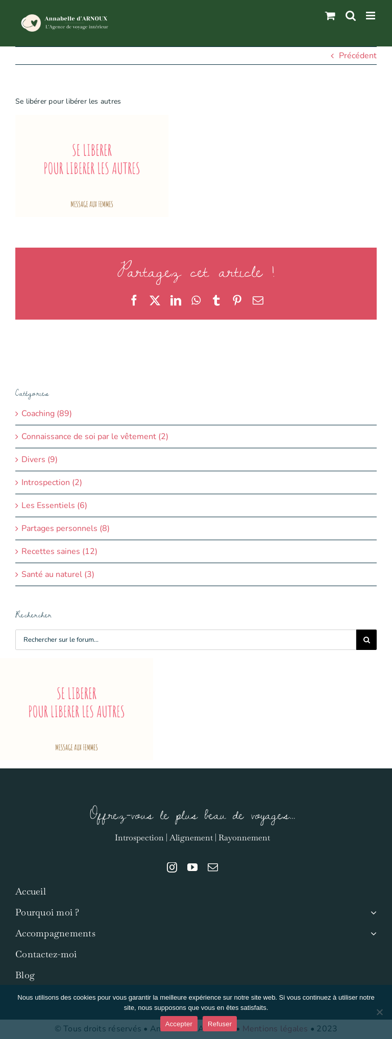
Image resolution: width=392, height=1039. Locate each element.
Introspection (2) (51, 482)
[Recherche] (366, 640)
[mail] (213, 867)
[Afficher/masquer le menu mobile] (371, 15)
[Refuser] (379, 1012)
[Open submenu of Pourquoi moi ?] (371, 913)
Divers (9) (39, 459)
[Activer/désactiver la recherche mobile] (351, 15)
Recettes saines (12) (59, 551)
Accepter (178, 1024)
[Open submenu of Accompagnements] (371, 934)
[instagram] (172, 867)
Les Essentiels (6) (54, 505)
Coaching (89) (46, 413)
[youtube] (192, 867)
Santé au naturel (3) (57, 574)
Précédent (358, 55)
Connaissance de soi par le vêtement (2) (94, 436)
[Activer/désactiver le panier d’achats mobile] (330, 15)
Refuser (220, 1024)
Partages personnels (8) (65, 528)
